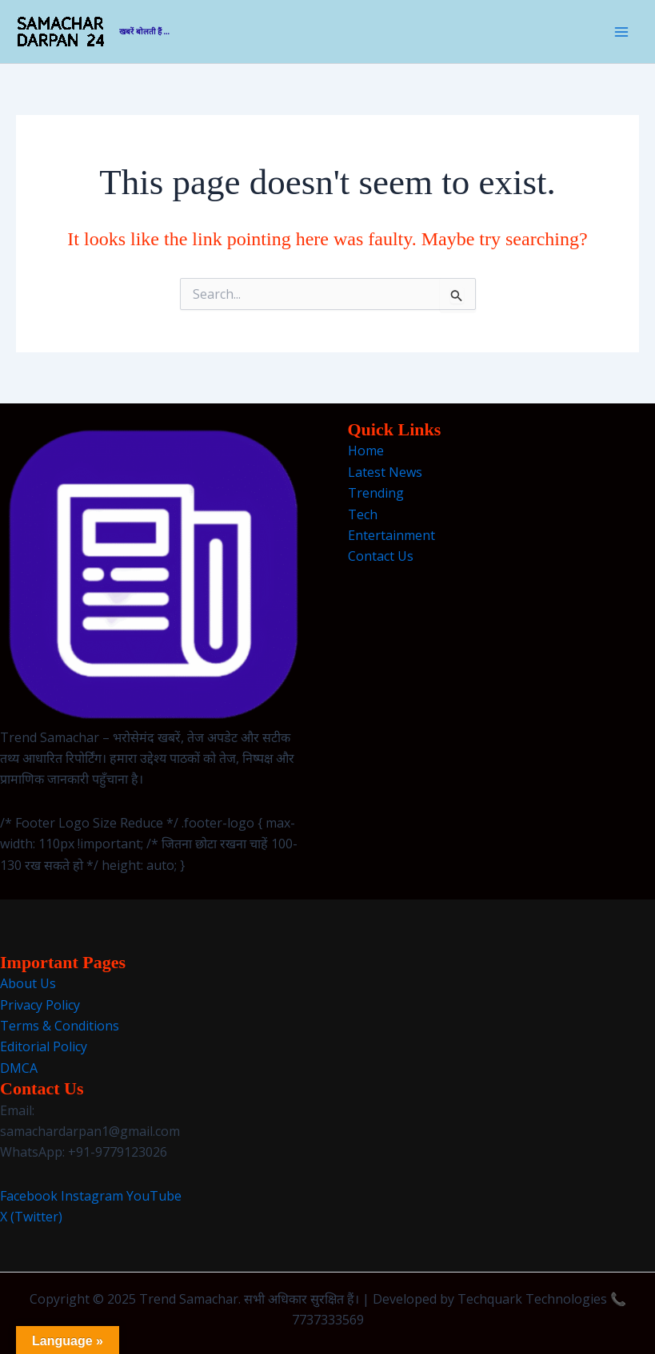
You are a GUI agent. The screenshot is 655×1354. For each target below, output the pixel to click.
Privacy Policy (40, 1005)
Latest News (385, 472)
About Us (28, 983)
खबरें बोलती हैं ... (144, 31)
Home (366, 450)
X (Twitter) (31, 1216)
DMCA (19, 1068)
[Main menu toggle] (621, 32)
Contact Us (380, 556)
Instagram (92, 1196)
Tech (362, 514)
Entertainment (391, 535)
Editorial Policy (43, 1046)
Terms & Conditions (59, 1025)
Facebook (29, 1196)
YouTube (154, 1196)
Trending (376, 493)
